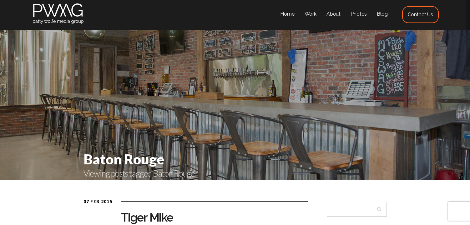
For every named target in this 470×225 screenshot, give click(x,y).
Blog (382, 14)
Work (310, 14)
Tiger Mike (147, 217)
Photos (359, 14)
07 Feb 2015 (98, 201)
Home (287, 14)
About (333, 14)
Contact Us (420, 15)
